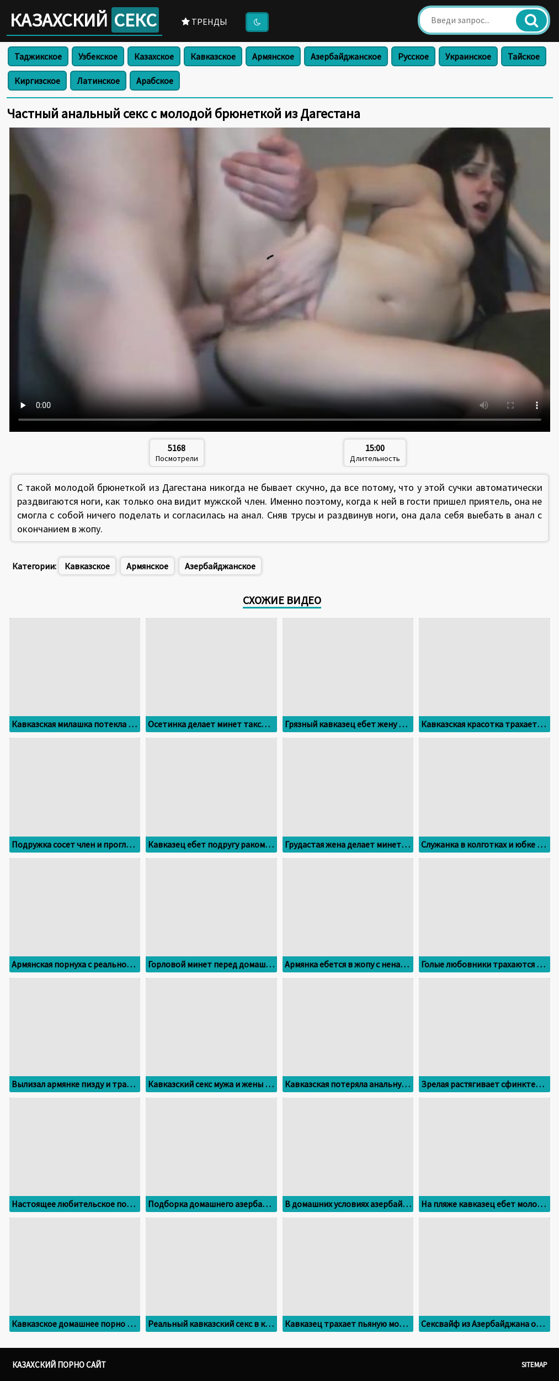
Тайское (524, 56)
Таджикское (38, 56)
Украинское (468, 56)
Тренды (204, 21)
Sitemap (534, 1364)
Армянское (273, 56)
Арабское (154, 80)
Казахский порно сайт (59, 1364)
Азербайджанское (346, 56)
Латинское (98, 80)
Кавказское (213, 56)
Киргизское (37, 80)
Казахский (84, 20)
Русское (413, 56)
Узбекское (98, 56)
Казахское (154, 56)
